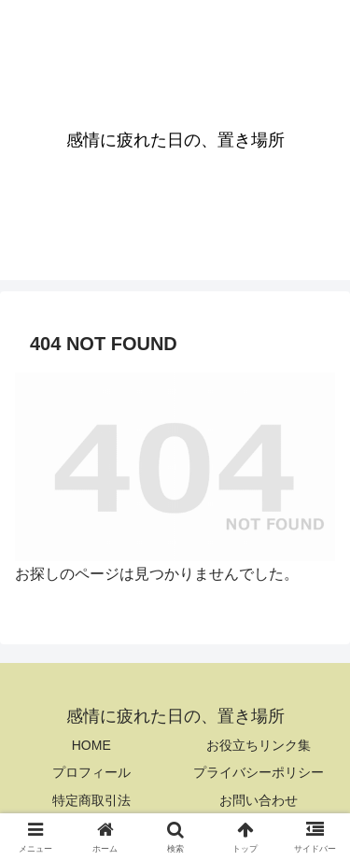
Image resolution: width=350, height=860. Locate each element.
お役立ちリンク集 (258, 745)
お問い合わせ (258, 800)
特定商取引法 (91, 800)
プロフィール (91, 772)
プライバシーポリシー (258, 772)
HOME (91, 745)
